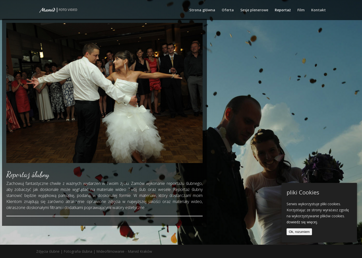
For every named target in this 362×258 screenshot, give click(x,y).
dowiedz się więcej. (302, 222)
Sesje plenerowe (254, 10)
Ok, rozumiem (299, 232)
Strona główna (202, 10)
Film (301, 10)
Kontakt (318, 10)
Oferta (228, 10)
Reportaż (283, 10)
